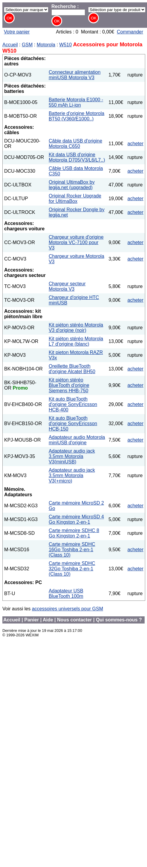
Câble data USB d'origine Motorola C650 (75, 143)
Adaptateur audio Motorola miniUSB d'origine (77, 440)
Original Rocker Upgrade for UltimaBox (75, 198)
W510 (65, 44)
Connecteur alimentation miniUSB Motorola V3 (74, 75)
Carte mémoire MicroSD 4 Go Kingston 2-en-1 (76, 519)
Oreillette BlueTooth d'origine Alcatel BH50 (72, 369)
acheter (135, 143)
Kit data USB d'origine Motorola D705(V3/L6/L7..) (77, 157)
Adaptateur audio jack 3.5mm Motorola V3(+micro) (72, 475)
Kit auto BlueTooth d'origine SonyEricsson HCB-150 (73, 423)
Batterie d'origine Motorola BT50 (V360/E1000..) (76, 116)
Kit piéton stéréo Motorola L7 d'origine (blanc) (76, 341)
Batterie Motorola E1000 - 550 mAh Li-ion (76, 102)
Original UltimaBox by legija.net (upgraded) (72, 185)
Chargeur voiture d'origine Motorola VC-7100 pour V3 (76, 242)
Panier (31, 619)
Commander (130, 31)
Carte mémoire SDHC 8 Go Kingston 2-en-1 (74, 533)
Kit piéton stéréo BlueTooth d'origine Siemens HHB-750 (69, 385)
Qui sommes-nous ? (119, 619)
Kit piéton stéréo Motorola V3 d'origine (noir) (76, 327)
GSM (27, 44)
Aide (48, 619)
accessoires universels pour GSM (67, 608)
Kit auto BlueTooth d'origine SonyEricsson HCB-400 (73, 404)
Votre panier (17, 31)
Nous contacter (74, 619)
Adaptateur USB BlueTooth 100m (66, 593)
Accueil (10, 44)
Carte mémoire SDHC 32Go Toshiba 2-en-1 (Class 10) (72, 569)
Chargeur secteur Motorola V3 (67, 286)
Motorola (46, 44)
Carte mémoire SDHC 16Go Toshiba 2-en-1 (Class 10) (72, 549)
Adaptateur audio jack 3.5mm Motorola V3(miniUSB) (72, 456)
